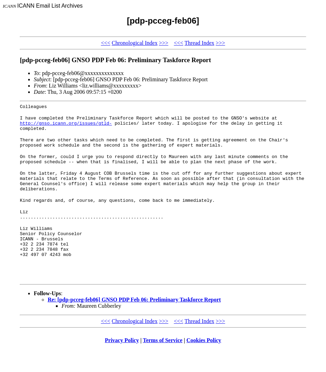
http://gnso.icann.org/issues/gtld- (66, 126)
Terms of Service (162, 363)
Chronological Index (135, 43)
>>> (163, 43)
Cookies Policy (203, 363)
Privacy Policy (122, 363)
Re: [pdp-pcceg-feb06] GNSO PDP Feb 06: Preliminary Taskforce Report (134, 322)
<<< (105, 43)
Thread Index (200, 43)
